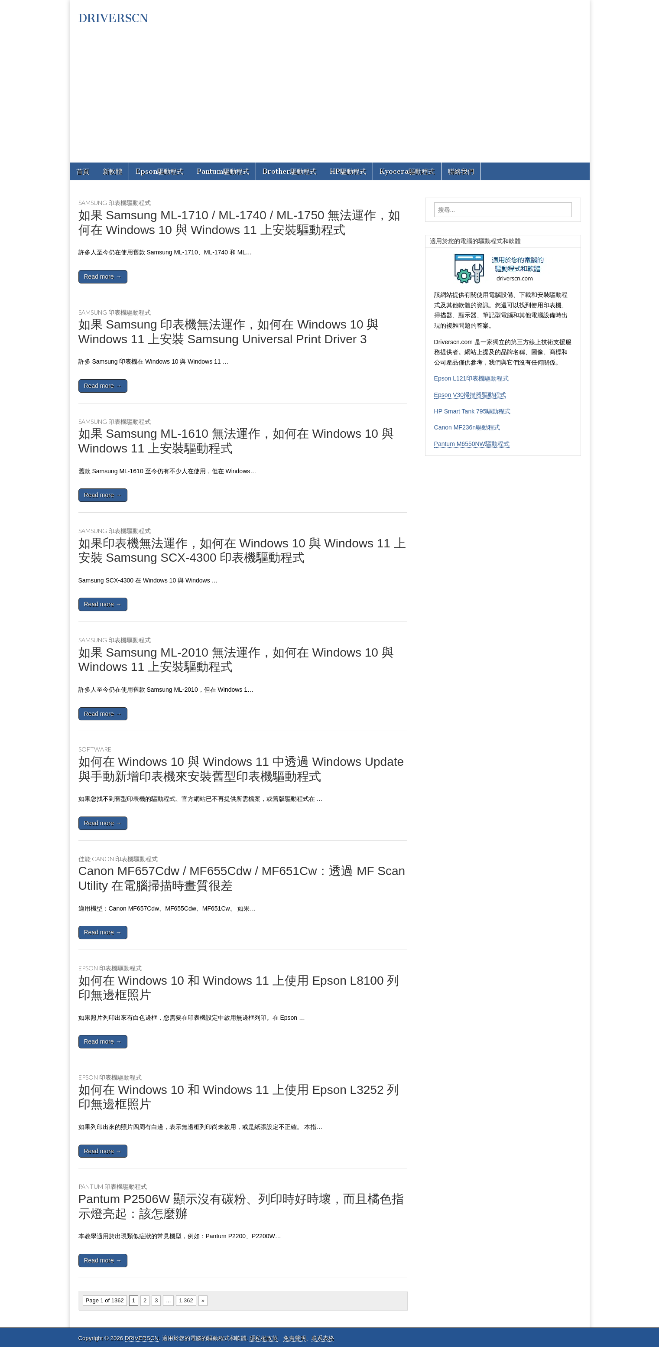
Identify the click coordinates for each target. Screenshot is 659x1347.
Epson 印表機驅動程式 (110, 968)
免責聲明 (294, 1338)
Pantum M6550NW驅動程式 (472, 443)
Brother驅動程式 (289, 171)
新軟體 (112, 171)
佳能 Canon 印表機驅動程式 (118, 858)
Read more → (103, 276)
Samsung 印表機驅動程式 (114, 202)
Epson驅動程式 (159, 171)
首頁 (82, 171)
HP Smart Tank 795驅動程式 (472, 411)
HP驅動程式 (348, 171)
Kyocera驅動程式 (407, 171)
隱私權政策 (264, 1338)
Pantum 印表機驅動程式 (112, 1186)
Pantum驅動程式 (223, 171)
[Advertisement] (330, 97)
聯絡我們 (461, 171)
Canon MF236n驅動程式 (467, 427)
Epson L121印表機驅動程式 (471, 378)
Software (94, 749)
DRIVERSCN (113, 18)
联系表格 (323, 1338)
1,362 (186, 1300)
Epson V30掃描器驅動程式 (470, 394)
